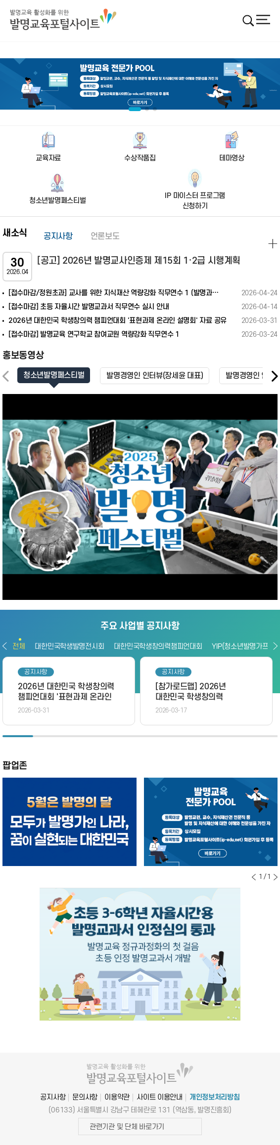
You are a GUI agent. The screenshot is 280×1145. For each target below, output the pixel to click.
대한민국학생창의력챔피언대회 (158, 646)
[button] (274, 376)
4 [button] (109, 736)
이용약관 (117, 1097)
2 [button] (48, 736)
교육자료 (48, 158)
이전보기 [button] (4, 646)
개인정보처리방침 (214, 1097)
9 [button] (262, 736)
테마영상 (231, 158)
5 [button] (140, 736)
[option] (140, 84)
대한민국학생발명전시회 (69, 646)
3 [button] (79, 736)
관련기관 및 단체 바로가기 (127, 1127)
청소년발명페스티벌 (57, 201)
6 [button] (170, 736)
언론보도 (105, 236)
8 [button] (231, 736)
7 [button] (201, 736)
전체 (18, 646)
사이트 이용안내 (160, 1097)
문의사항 (84, 1097)
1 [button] (17, 736)
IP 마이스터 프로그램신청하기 (195, 201)
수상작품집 (140, 158)
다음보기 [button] (275, 646)
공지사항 (58, 236)
